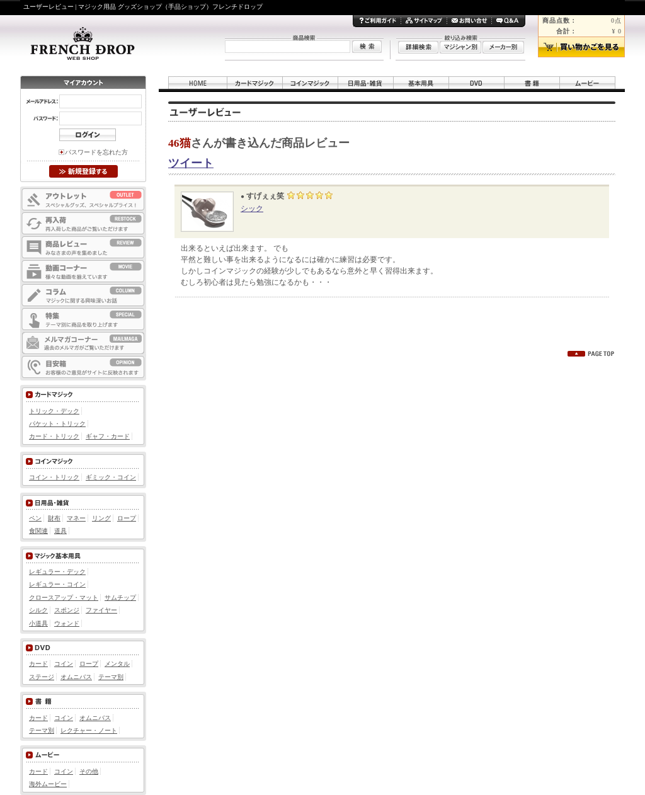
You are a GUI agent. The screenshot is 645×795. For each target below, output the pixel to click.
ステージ (41, 676)
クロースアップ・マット (63, 597)
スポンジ (66, 610)
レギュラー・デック (57, 571)
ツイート (191, 163)
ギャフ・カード (108, 436)
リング (101, 518)
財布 (54, 518)
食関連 (38, 530)
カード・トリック (54, 436)
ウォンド (66, 623)
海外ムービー (48, 784)
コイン (63, 663)
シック (252, 208)
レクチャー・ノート (88, 730)
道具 (60, 530)
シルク (38, 610)
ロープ (126, 518)
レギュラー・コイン (57, 584)
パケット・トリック (57, 423)
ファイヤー (101, 610)
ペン (35, 518)
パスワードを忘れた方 (96, 152)
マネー (76, 518)
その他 (88, 771)
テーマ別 (110, 676)
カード (38, 663)
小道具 (38, 623)
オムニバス (76, 676)
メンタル (117, 663)
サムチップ (120, 597)
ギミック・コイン (111, 477)
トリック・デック (54, 411)
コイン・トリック (54, 477)
